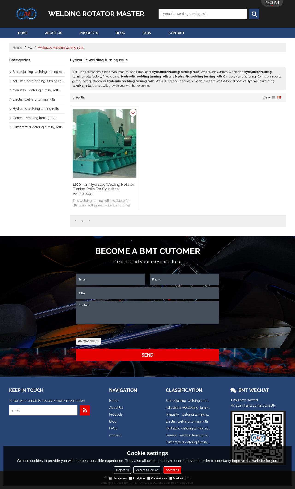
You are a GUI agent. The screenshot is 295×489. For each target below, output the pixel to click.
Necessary (118, 478)
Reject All (122, 470)
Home (23, 33)
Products (89, 33)
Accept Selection (147, 470)
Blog (120, 33)
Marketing (177, 478)
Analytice (137, 478)
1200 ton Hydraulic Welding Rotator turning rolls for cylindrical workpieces (103, 189)
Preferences (157, 478)
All (30, 47)
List (273, 97)
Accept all (172, 470)
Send (147, 355)
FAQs (147, 33)
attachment (88, 341)
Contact (176, 33)
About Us (53, 33)
